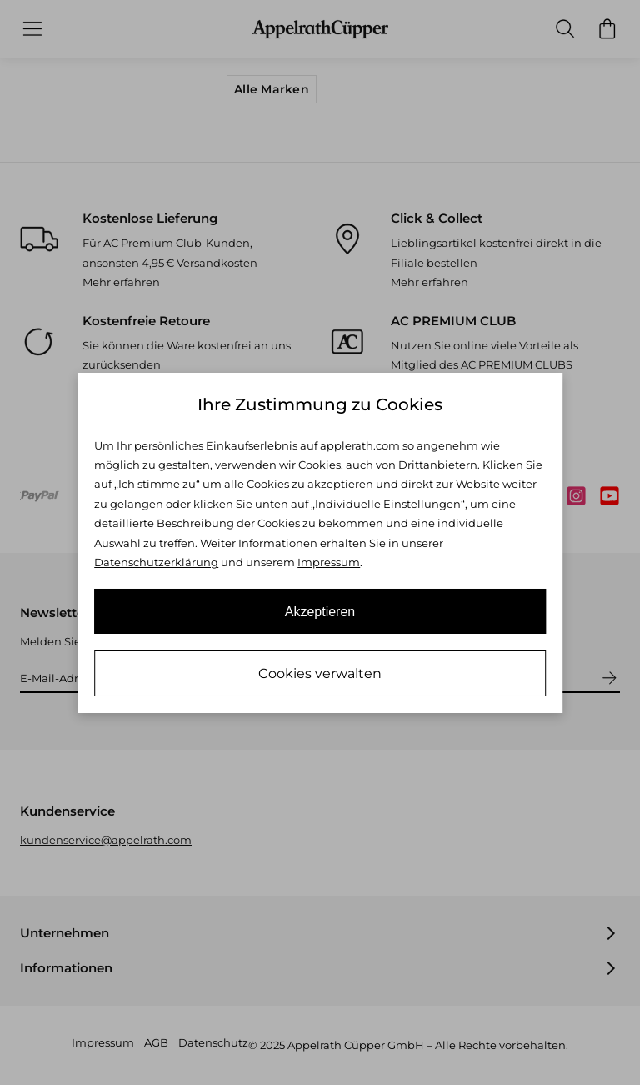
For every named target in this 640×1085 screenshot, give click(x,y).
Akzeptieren (320, 612)
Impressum (329, 562)
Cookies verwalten (320, 673)
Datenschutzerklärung (156, 562)
